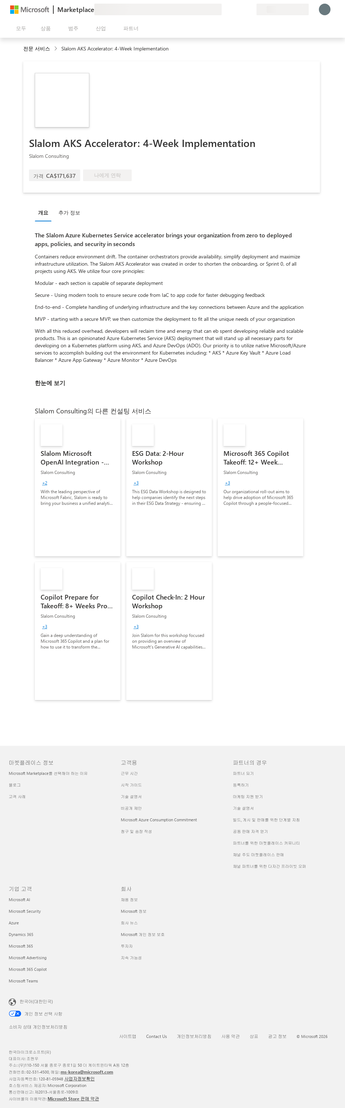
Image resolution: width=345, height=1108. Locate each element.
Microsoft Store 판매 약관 (73, 1098)
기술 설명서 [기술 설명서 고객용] (131, 796)
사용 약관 (230, 1036)
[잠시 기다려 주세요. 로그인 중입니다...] (325, 9)
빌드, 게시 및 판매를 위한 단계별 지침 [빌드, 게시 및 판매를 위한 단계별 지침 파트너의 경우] (266, 819)
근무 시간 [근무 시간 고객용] (129, 773)
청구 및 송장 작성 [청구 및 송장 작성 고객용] (136, 831)
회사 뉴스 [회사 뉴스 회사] (129, 922)
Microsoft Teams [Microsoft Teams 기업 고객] (23, 981)
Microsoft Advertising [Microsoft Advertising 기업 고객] (27, 957)
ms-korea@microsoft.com (87, 1072)
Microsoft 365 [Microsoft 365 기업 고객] (21, 946)
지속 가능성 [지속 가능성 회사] (131, 957)
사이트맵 (127, 1036)
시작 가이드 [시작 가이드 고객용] (131, 785)
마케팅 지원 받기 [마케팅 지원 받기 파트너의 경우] (248, 796)
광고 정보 (277, 1036)
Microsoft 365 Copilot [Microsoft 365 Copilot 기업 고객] (28, 969)
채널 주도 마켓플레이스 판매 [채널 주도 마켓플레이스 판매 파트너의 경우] (258, 854)
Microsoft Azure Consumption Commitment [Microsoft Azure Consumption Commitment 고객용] (159, 819)
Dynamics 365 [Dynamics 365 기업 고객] (21, 934)
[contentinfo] (56, 49)
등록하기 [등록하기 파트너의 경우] (241, 785)
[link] (77, 487)
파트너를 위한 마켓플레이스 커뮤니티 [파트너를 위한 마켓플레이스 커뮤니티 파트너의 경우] (266, 843)
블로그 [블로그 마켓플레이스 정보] (15, 785)
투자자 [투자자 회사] (127, 946)
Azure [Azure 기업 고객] (14, 922)
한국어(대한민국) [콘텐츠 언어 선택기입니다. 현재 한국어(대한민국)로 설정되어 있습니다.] (36, 1001)
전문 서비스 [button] (36, 48)
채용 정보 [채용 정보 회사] (129, 899)
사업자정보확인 (79, 1079)
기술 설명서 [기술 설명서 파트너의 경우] (243, 808)
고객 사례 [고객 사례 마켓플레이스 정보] (17, 796)
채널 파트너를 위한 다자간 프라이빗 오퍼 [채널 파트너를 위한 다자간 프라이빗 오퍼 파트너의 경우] (269, 866)
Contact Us (156, 1036)
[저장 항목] (242, 9)
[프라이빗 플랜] (251, 9)
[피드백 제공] (224, 9)
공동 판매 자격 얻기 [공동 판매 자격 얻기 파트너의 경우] (250, 831)
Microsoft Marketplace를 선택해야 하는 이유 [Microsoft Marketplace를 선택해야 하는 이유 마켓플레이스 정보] (48, 773)
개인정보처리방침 (194, 1036)
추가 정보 (69, 212)
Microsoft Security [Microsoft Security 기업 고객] (25, 911)
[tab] (45, 212)
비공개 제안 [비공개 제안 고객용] (131, 808)
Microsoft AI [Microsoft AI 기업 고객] (19, 899)
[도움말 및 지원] (233, 9)
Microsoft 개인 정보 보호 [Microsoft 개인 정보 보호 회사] (143, 934)
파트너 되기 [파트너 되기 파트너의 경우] (243, 773)
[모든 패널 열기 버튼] (19, 28)
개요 (43, 212)
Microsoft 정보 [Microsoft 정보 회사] (134, 911)
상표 (254, 1036)
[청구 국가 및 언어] (282, 9)
